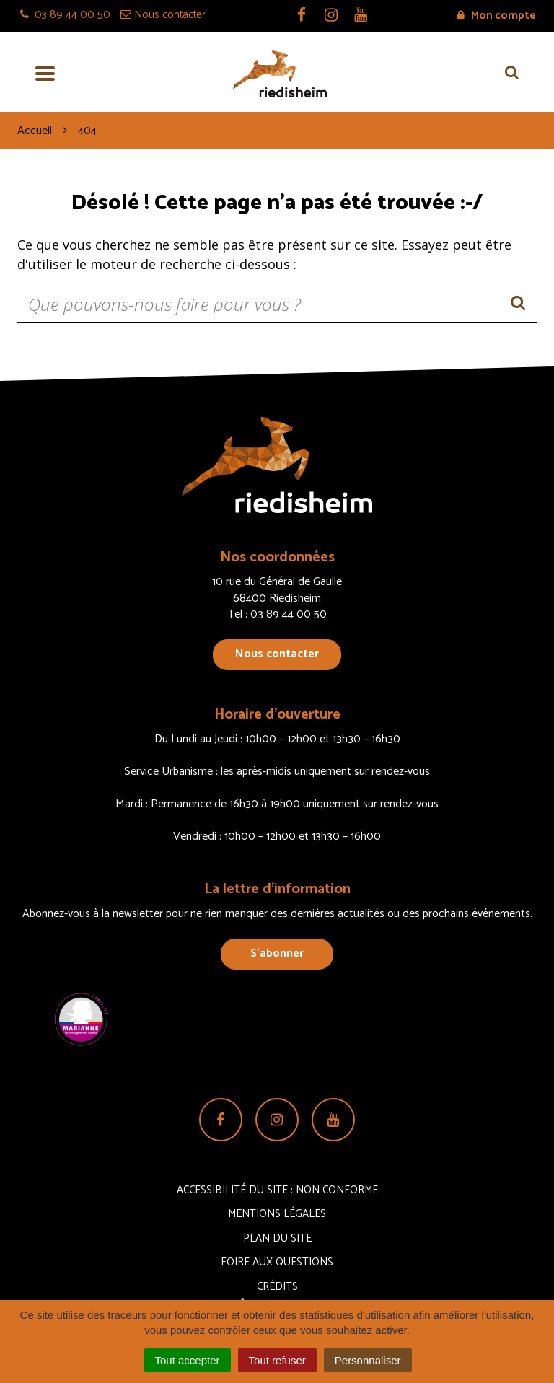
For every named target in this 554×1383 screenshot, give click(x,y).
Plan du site (277, 1238)
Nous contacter (277, 654)
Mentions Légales (277, 1214)
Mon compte (496, 15)
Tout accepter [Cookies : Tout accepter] (187, 1360)
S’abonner (277, 953)
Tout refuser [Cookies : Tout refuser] (277, 1360)
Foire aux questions (277, 1262)
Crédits (277, 1287)
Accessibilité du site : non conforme (277, 1190)
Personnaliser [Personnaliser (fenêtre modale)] (368, 1360)
